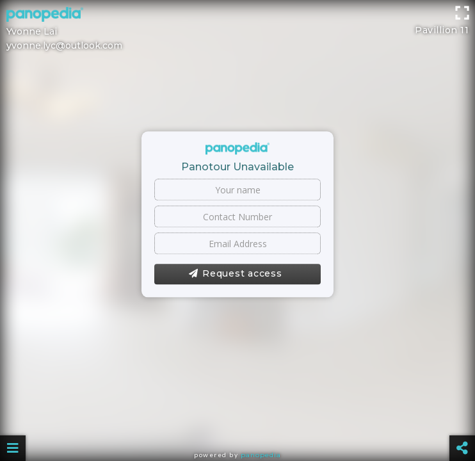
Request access (235, 274)
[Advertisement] (237, 29)
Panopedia (261, 455)
